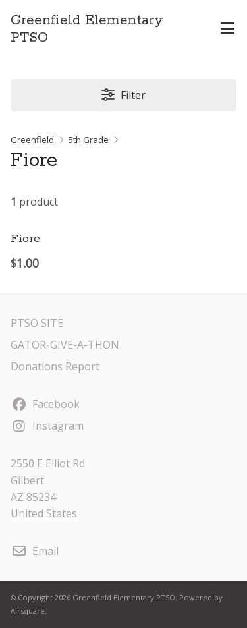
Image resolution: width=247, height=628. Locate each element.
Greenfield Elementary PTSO (87, 29)
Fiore (25, 238)
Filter (123, 95)
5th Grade (88, 140)
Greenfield (32, 140)
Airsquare (28, 610)
